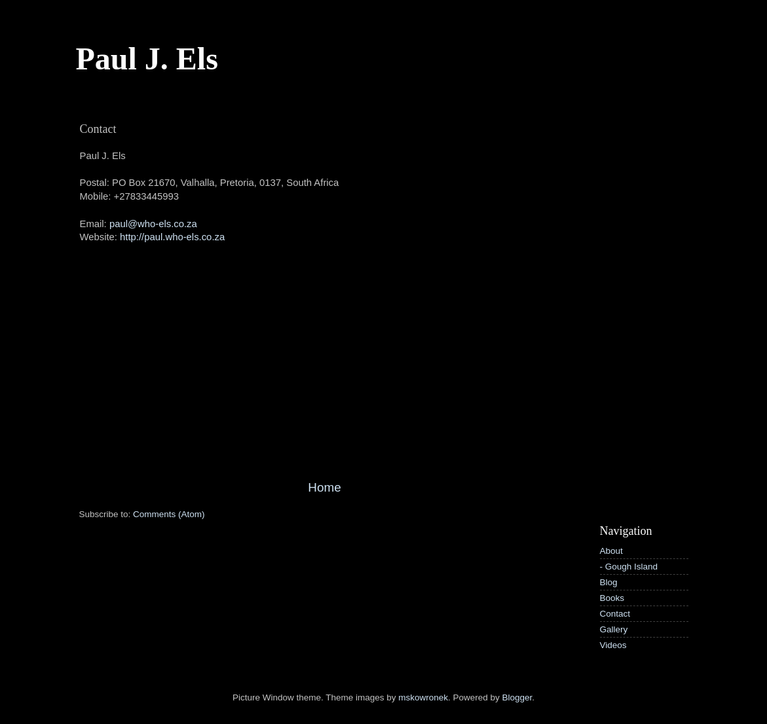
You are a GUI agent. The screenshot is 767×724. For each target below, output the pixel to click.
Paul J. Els (147, 58)
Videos (613, 645)
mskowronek (423, 697)
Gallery (614, 629)
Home (324, 487)
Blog (609, 582)
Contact (615, 614)
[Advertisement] (325, 380)
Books (612, 598)
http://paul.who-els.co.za (172, 237)
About (611, 551)
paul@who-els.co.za (153, 224)
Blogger (517, 697)
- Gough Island (629, 566)
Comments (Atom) (169, 514)
